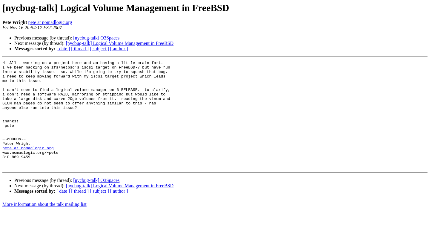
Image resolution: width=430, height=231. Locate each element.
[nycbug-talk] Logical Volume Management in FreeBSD (119, 43)
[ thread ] (80, 48)
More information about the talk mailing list (44, 225)
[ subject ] (99, 48)
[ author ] (119, 48)
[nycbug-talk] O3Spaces (96, 37)
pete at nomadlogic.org (50, 22)
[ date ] (63, 48)
